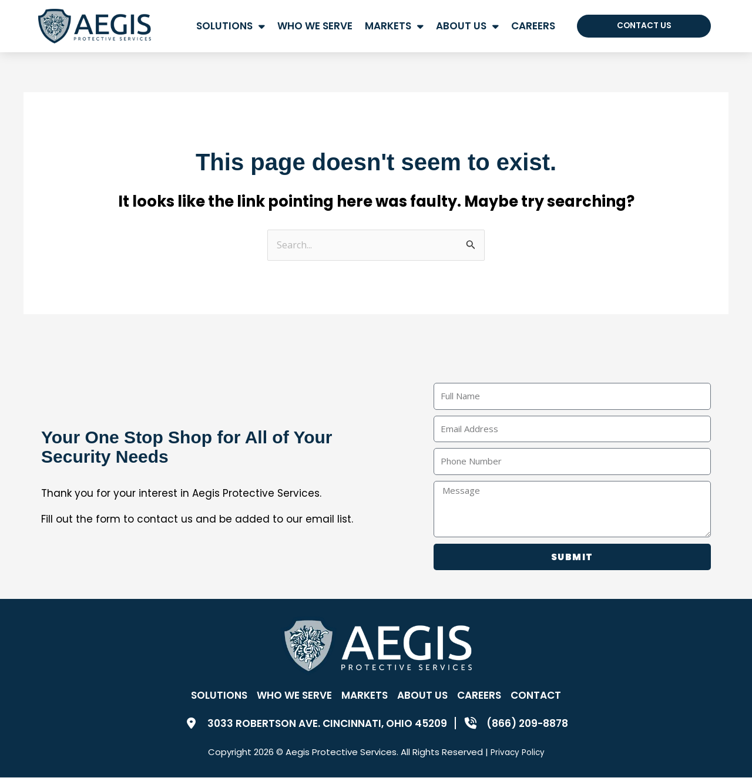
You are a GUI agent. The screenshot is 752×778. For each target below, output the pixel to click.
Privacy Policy (517, 752)
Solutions (230, 26)
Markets (394, 26)
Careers (533, 26)
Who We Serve (314, 26)
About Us (467, 26)
